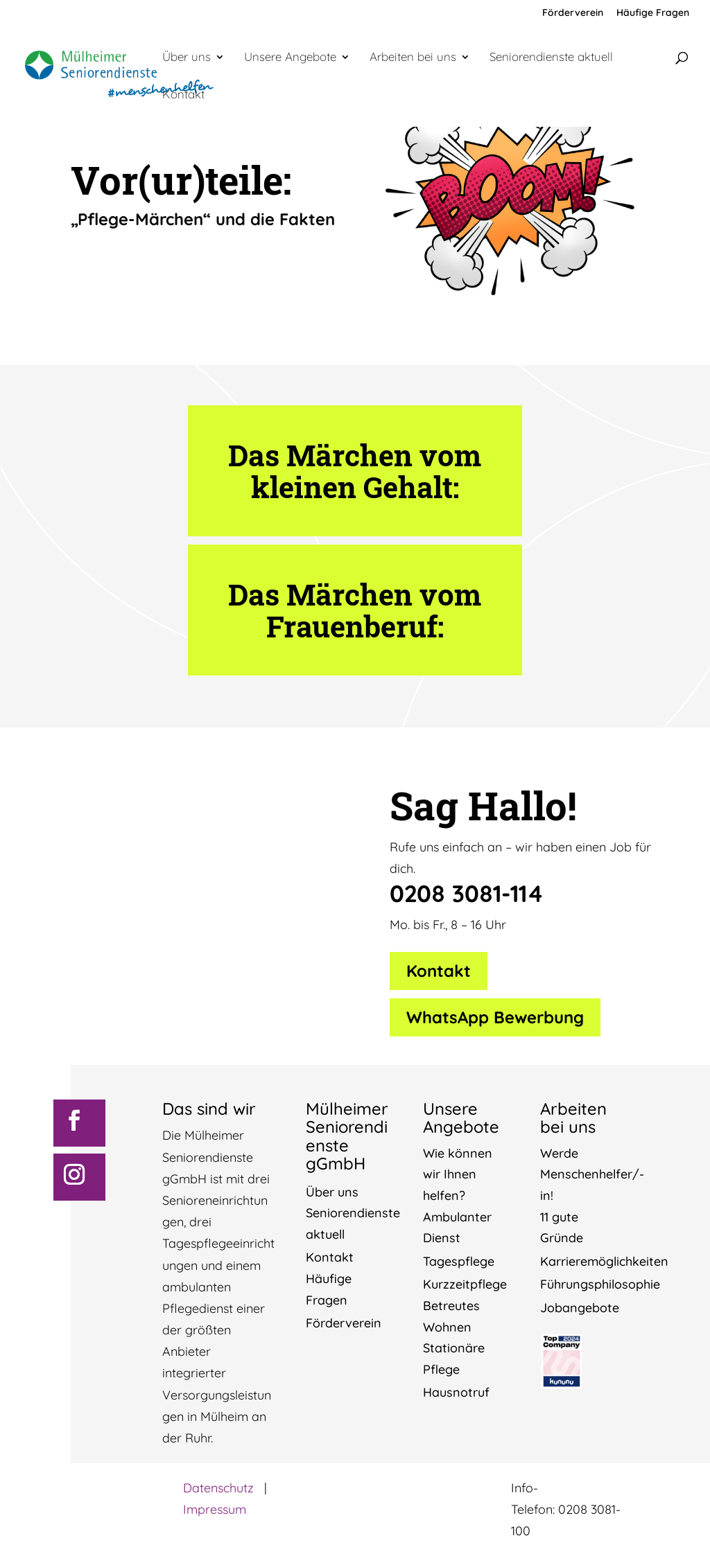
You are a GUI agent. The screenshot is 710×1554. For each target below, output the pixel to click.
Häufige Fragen (652, 13)
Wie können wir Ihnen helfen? (457, 1174)
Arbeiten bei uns (413, 58)
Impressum (214, 1509)
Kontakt (183, 95)
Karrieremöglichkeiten (604, 1261)
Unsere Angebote (290, 58)
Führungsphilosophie (600, 1284)
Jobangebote (579, 1308)
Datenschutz (218, 1488)
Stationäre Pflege (454, 1358)
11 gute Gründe (561, 1227)
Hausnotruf (456, 1392)
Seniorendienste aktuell (551, 58)
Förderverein (572, 13)
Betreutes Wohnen (451, 1316)
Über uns (186, 58)
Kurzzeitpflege (465, 1284)
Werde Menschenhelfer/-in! (592, 1174)
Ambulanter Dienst (457, 1227)
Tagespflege (458, 1261)
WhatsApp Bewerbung (495, 1017)
